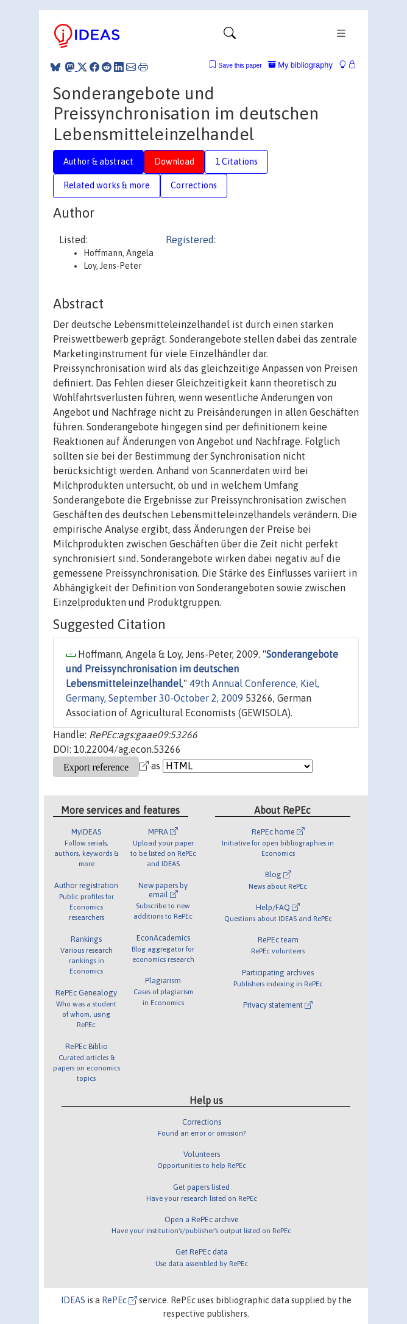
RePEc (119, 1300)
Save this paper (240, 65)
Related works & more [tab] (106, 185)
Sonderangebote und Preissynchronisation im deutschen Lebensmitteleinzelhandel (202, 669)
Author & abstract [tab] (98, 161)
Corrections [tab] (194, 185)
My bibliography (300, 64)
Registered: (191, 239)
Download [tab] (174, 161)
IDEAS (73, 1300)
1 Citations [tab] (236, 161)
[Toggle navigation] (230, 36)
